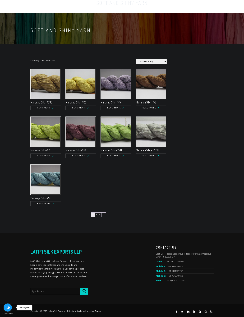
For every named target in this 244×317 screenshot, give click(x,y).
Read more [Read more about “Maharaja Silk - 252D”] (149, 155)
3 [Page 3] (99, 214)
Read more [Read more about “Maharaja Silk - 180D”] (79, 155)
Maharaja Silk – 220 (111, 150)
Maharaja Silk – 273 (40, 198)
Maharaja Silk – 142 (75, 102)
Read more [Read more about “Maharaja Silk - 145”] (114, 107)
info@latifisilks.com (176, 280)
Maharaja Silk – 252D (147, 150)
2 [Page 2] (96, 214)
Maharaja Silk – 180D (76, 150)
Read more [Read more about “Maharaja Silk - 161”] (44, 155)
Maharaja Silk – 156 (146, 102)
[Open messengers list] (8, 307)
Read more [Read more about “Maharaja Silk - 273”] (44, 203)
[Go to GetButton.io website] (8, 314)
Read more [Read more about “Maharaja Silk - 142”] (79, 107)
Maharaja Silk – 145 (111, 102)
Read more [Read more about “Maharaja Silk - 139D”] (44, 107)
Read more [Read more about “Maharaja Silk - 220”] (114, 155)
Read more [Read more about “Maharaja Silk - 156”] (149, 107)
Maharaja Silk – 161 (40, 150)
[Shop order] (151, 61)
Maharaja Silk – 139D (41, 102)
